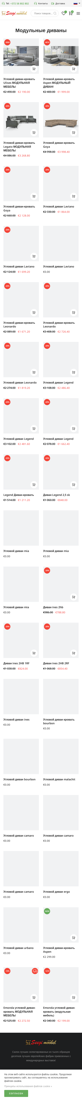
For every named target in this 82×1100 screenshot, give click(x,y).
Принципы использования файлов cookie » (28, 1086)
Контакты (41, 3)
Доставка (58, 3)
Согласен (16, 1093)
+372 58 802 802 (19, 3)
